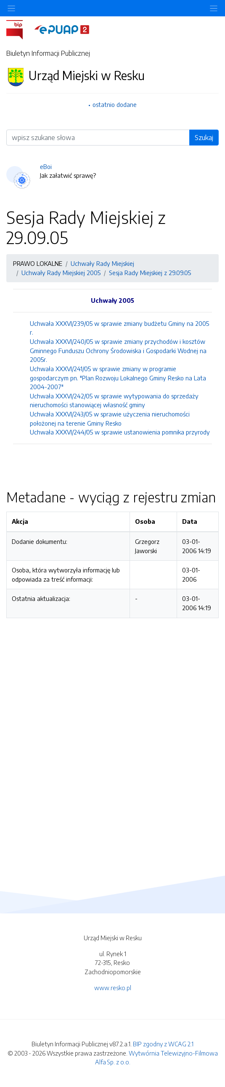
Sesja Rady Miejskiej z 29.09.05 (150, 272)
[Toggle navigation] (213, 8)
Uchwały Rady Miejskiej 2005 (61, 272)
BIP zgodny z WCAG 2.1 (163, 1044)
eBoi (46, 166)
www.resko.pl (112, 987)
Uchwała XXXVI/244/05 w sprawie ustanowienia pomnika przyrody (120, 432)
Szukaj (204, 137)
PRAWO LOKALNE (37, 263)
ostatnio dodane (115, 104)
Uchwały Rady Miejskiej (102, 263)
